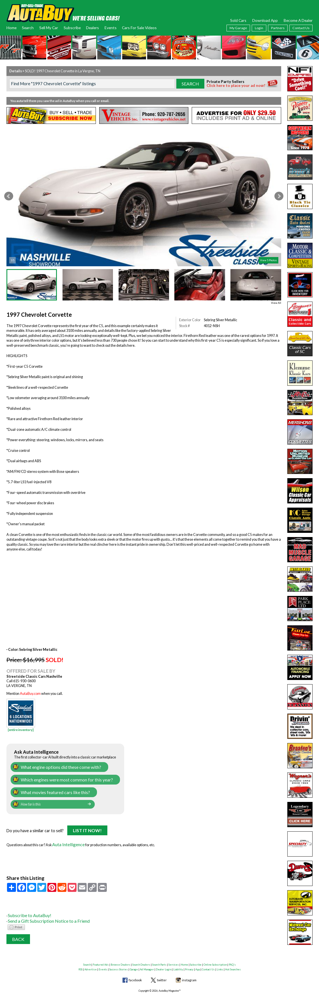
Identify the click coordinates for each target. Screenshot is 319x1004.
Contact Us (300, 28)
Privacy (189, 962)
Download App (265, 20)
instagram (189, 972)
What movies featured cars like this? (48, 789)
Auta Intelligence (65, 840)
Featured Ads (101, 957)
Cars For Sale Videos (139, 27)
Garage (134, 962)
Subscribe (72, 27)
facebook (135, 972)
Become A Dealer (298, 20)
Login (259, 28)
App (197, 962)
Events (111, 27)
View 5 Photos (268, 260)
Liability (178, 962)
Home (11, 27)
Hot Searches (233, 962)
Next (278, 196)
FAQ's (232, 957)
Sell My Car (48, 27)
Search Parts (159, 957)
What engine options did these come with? (53, 766)
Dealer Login (163, 962)
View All (276, 302)
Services (173, 957)
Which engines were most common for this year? (58, 778)
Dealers (92, 27)
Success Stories (118, 962)
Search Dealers (141, 957)
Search (28, 27)
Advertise (90, 962)
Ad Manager (147, 962)
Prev (8, 196)
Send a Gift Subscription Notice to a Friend (39, 914)
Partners (278, 28)
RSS (80, 962)
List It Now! (87, 827)
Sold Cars (238, 20)
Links (220, 962)
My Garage (238, 28)
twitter (162, 972)
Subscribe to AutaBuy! (24, 909)
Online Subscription (215, 957)
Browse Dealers (120, 957)
